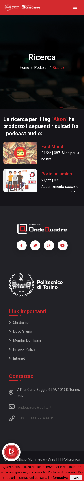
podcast (40, 67)
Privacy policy (22, 349)
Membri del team (25, 340)
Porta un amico (56, 174)
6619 (50, 418)
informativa (59, 478)
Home (24, 67)
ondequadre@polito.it (30, 407)
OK (76, 478)
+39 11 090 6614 (31, 418)
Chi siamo (19, 322)
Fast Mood (52, 146)
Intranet (17, 358)
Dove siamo (20, 331)
